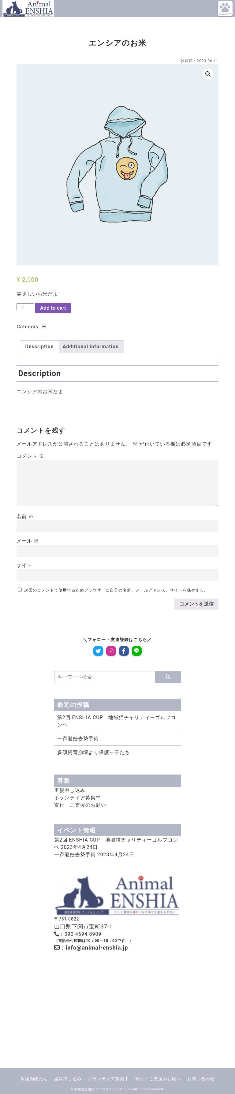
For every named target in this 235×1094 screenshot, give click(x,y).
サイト (24, 565)
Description (39, 346)
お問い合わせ (201, 1078)
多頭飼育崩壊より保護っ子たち (93, 752)
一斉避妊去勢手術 (78, 738)
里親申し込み (69, 790)
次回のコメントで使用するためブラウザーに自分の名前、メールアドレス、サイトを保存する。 (116, 590)
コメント (30, 456)
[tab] (39, 346)
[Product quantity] (25, 306)
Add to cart (53, 308)
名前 (25, 516)
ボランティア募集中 (77, 798)
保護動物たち (34, 1078)
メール (28, 541)
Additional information (91, 346)
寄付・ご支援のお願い (80, 805)
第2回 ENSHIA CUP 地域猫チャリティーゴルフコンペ (116, 721)
